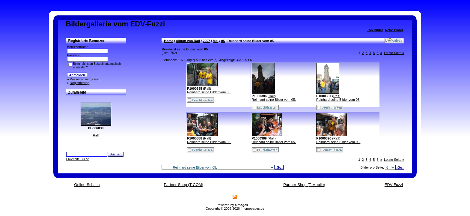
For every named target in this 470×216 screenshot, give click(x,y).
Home (168, 41)
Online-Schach (87, 184)
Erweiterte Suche (77, 159)
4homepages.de (252, 208)
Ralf (207, 88)
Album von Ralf (188, 41)
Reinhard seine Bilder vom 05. (209, 92)
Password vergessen (85, 79)
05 (223, 41)
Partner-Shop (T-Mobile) (304, 184)
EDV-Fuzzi (394, 184)
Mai (215, 41)
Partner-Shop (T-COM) (183, 184)
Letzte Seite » (394, 53)
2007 (206, 41)
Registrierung (79, 83)
